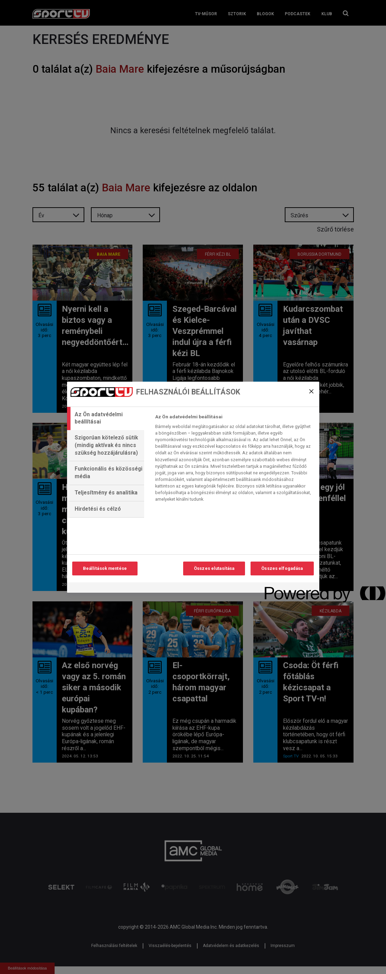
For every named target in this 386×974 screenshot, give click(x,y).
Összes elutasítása (214, 568)
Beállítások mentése (105, 568)
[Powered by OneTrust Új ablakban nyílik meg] (289, 588)
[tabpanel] (234, 460)
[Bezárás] (311, 391)
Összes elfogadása (282, 568)
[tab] (105, 418)
